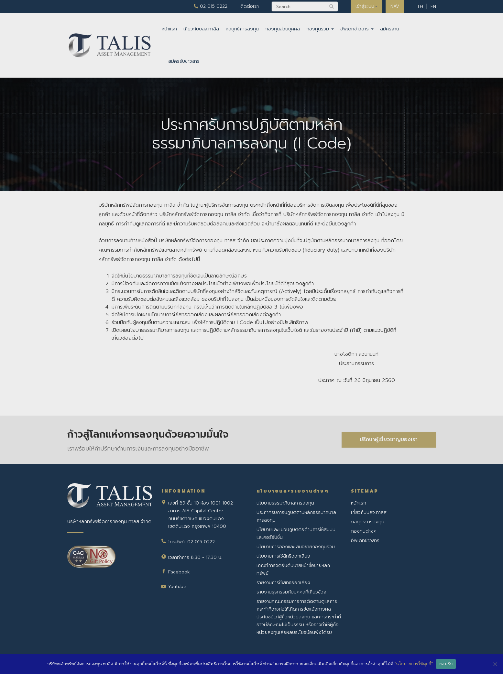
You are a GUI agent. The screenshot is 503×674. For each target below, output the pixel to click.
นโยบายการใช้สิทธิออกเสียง (283, 556)
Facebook (179, 572)
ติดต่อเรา (249, 6)
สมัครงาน (389, 29)
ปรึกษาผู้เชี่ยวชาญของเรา (389, 439)
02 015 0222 (210, 6)
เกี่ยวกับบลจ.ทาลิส (201, 29)
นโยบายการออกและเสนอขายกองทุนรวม (296, 546)
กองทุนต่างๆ (364, 531)
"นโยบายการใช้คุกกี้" (414, 663)
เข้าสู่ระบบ (366, 6)
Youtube (177, 586)
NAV (394, 6)
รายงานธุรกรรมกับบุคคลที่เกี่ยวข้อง (291, 592)
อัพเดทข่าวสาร (357, 29)
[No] (495, 664)
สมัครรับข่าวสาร (184, 61)
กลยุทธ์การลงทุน (242, 29)
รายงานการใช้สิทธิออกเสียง (283, 582)
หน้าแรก (169, 29)
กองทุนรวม (320, 29)
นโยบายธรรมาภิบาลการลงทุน (285, 503)
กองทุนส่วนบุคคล (282, 29)
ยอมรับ (446, 663)
